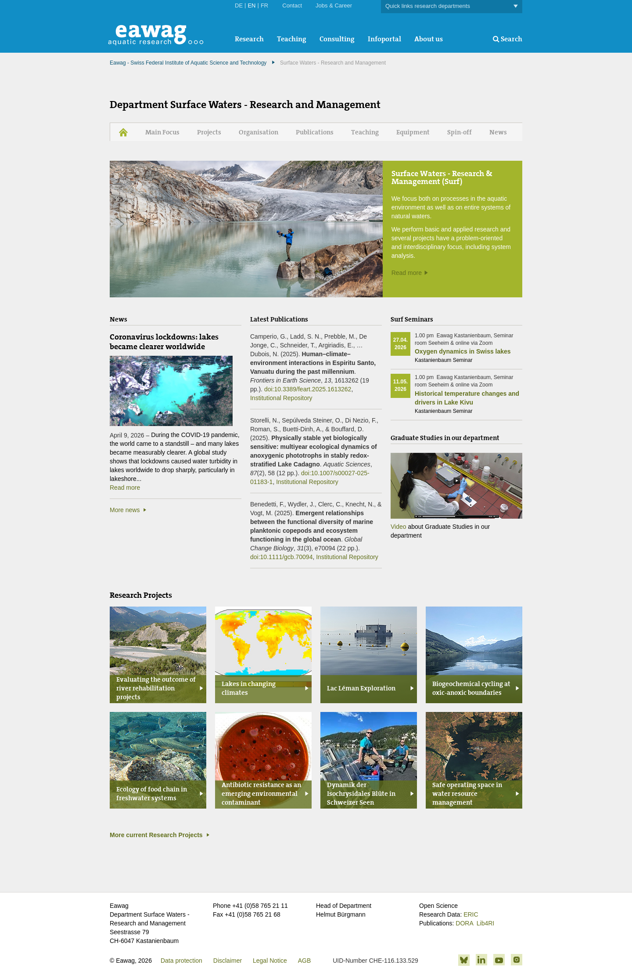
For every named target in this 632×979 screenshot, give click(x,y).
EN (251, 5)
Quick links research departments (451, 6)
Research (249, 38)
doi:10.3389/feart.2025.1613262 (308, 389)
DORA (464, 923)
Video (398, 526)
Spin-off (459, 132)
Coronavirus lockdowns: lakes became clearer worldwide (164, 342)
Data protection (181, 960)
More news (125, 509)
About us (428, 38)
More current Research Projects (156, 834)
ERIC (470, 914)
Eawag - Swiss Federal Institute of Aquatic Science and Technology (188, 63)
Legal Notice (270, 960)
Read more (406, 272)
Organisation (258, 132)
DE (239, 5)
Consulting (337, 38)
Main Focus (162, 132)
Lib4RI (485, 923)
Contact (292, 5)
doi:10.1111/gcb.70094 (281, 556)
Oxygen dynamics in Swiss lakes (463, 351)
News (498, 132)
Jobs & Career (334, 5)
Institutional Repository (281, 397)
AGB (304, 960)
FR (264, 5)
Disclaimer (227, 960)
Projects (209, 132)
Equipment (413, 132)
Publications (315, 132)
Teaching (291, 38)
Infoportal (384, 38)
